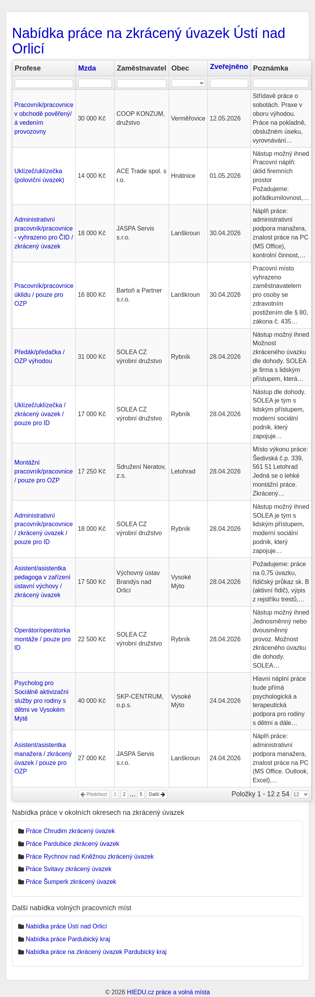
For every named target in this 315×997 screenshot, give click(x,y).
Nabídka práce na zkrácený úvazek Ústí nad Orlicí (148, 41)
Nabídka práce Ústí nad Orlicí (66, 926)
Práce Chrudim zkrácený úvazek (70, 831)
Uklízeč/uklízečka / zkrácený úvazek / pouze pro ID (39, 414)
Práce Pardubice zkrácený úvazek (72, 843)
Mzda (87, 68)
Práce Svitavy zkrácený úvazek (68, 869)
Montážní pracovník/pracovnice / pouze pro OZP (43, 471)
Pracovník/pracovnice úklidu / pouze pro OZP (44, 294)
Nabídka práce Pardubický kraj (68, 939)
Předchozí (93, 794)
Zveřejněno (229, 66)
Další (157, 794)
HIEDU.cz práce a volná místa (168, 992)
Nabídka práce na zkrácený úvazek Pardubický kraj (96, 952)
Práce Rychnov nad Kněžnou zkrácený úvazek (90, 856)
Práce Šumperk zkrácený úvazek (71, 881)
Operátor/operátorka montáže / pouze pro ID (42, 639)
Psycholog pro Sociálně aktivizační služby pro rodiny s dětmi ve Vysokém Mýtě (41, 700)
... (132, 794)
